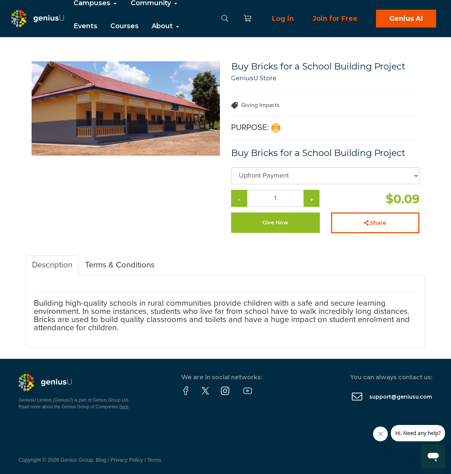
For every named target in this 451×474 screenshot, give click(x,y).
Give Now (275, 222)
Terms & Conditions (120, 265)
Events (85, 26)
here (124, 406)
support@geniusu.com (400, 396)
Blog (101, 460)
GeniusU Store (253, 78)
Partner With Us (101, 42)
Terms (154, 460)
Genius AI (406, 18)
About (166, 26)
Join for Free (334, 18)
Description (52, 265)
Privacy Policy (127, 460)
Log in (283, 18)
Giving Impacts (260, 105)
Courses (124, 26)
